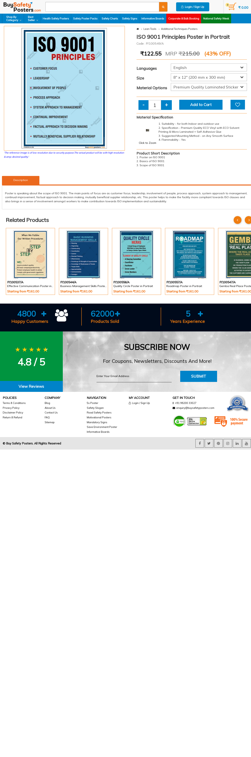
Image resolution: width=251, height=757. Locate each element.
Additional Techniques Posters (179, 28)
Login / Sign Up (192, 7)
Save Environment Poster (102, 426)
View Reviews (31, 386)
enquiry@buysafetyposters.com (195, 407)
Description (20, 180)
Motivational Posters (99, 417)
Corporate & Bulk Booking (183, 18)
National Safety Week (216, 18)
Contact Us (51, 412)
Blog (47, 403)
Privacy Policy (11, 407)
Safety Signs (129, 18)
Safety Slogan (95, 407)
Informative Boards (152, 18)
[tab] (31, 386)
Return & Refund (12, 417)
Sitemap (50, 422)
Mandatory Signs (97, 422)
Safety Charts (110, 18)
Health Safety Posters (56, 18)
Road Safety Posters (99, 412)
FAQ (47, 417)
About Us (50, 407)
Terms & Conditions (14, 403)
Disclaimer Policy (13, 412)
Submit (198, 376)
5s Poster (92, 403)
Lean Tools (150, 28)
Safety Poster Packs (85, 18)
